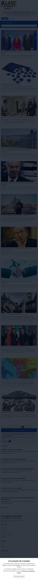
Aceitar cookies (19, 576)
